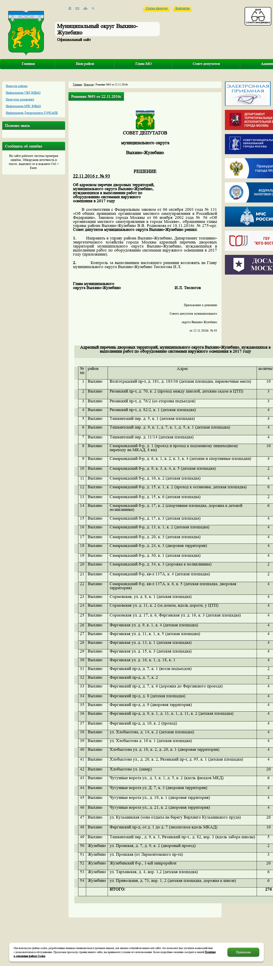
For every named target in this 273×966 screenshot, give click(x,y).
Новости (89, 84)
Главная (28, 64)
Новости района (17, 86)
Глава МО (143, 64)
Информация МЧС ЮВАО (23, 106)
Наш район (85, 64)
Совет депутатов (206, 64)
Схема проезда (157, 8)
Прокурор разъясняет (20, 99)
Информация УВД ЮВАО (23, 92)
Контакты (182, 8)
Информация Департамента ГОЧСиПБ (32, 113)
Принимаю (243, 952)
